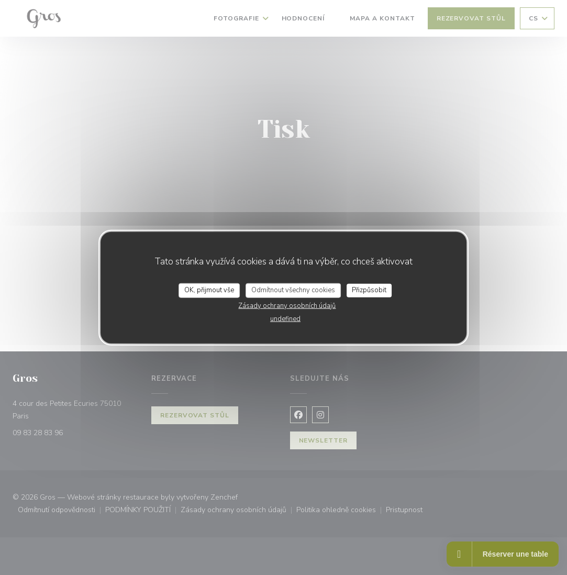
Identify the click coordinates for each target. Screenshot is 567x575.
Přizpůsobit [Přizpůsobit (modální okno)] (369, 290)
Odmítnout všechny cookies (293, 290)
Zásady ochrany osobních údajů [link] (287, 305)
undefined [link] (285, 318)
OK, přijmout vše (209, 290)
